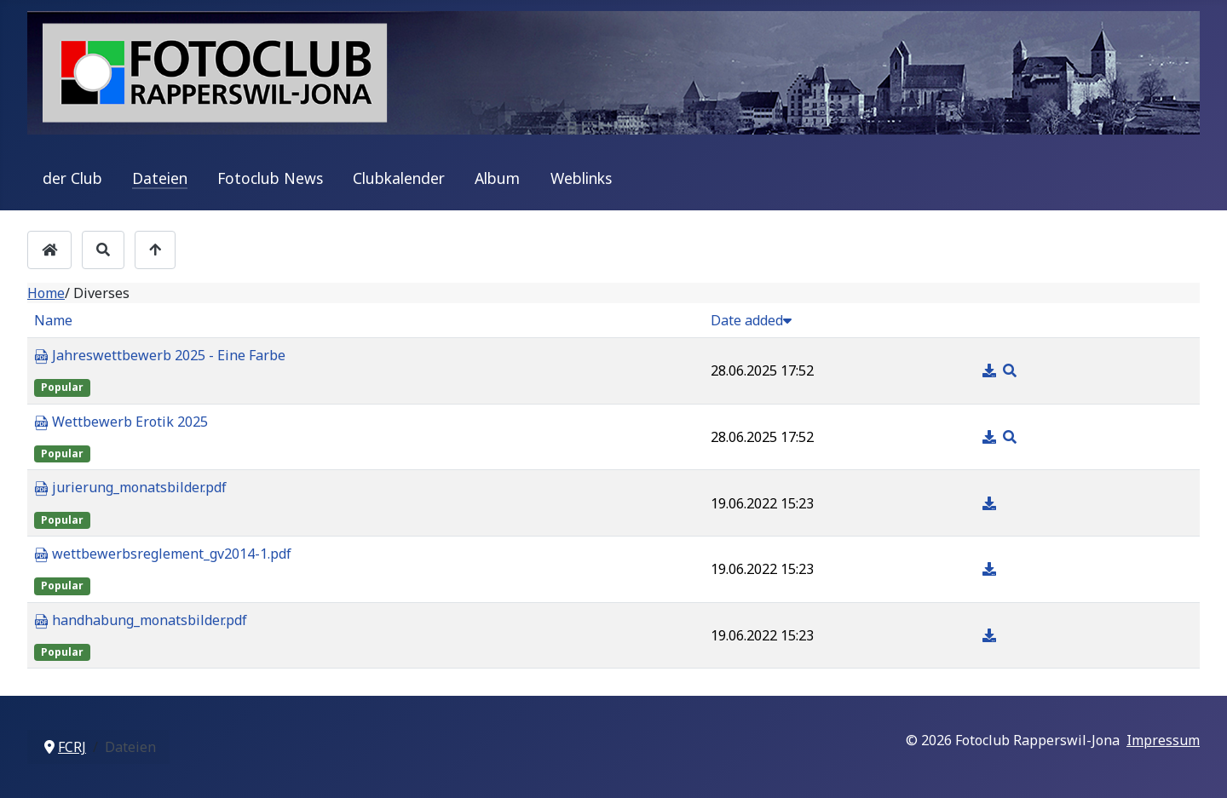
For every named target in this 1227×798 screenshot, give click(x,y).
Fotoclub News (270, 178)
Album (497, 178)
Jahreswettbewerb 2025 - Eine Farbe (159, 356)
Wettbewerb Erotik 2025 (121, 422)
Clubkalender (399, 178)
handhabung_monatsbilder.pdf (140, 621)
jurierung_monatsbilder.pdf (130, 488)
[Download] (991, 370)
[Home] (49, 250)
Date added (751, 320)
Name (53, 320)
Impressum (1163, 740)
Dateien (159, 178)
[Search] (103, 250)
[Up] (155, 250)
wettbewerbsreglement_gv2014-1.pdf (162, 554)
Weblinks (581, 178)
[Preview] (1009, 370)
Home (46, 293)
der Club (72, 178)
